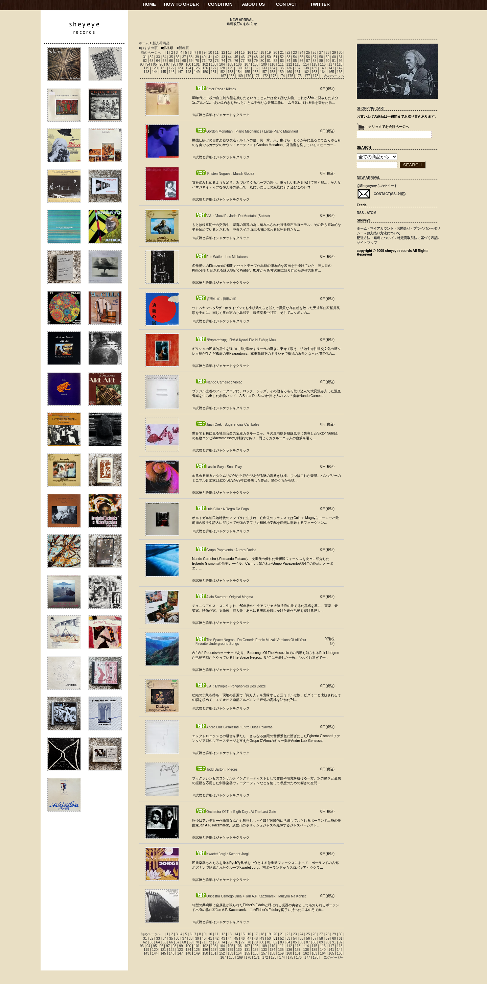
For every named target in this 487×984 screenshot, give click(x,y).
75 (230, 61)
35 (171, 57)
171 (257, 76)
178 (316, 76)
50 (269, 57)
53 (288, 57)
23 (295, 52)
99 (181, 64)
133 (264, 68)
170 (248, 76)
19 (269, 52)
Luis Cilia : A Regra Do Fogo (222, 509)
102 (205, 64)
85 (295, 61)
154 (239, 72)
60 (334, 57)
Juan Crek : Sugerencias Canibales (227, 424)
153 (230, 72)
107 (247, 64)
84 (288, 61)
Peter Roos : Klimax (215, 89)
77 (243, 61)
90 (327, 61)
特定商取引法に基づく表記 (417, 238)
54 (295, 57)
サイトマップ (367, 242)
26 (314, 52)
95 (155, 64)
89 (321, 61)
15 (243, 52)
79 (256, 61)
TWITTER (320, 4)
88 (314, 61)
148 (188, 72)
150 (205, 72)
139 (314, 68)
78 (249, 61)
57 (314, 57)
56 (308, 57)
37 (184, 57)
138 (306, 68)
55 (301, 57)
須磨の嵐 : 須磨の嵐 (215, 299)
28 (327, 52)
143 (146, 72)
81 (269, 61)
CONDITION (220, 4)
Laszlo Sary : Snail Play (218, 467)
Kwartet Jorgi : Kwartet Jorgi (222, 854)
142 (340, 68)
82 (275, 61)
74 (223, 61)
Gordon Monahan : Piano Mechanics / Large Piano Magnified (246, 131)
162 (306, 72)
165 (331, 72)
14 (236, 52)
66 (171, 61)
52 (282, 57)
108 (255, 64)
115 (314, 64)
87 (308, 61)
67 (177, 61)
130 (239, 68)
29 (334, 52)
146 (172, 72)
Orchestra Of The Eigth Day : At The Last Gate (235, 812)
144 (155, 72)
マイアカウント (382, 228)
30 (340, 52)
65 (164, 61)
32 (151, 57)
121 (163, 68)
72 (210, 61)
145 (163, 72)
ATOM (371, 213)
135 (281, 68)
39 (197, 57)
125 (197, 68)
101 (197, 64)
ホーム (144, 43)
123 (180, 68)
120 (155, 68)
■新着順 (183, 48)
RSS (360, 213)
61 (340, 57)
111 (281, 64)
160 (289, 72)
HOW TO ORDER (181, 4)
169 (240, 76)
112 (289, 64)
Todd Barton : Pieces (216, 769)
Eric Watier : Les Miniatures (221, 257)
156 (255, 72)
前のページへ (151, 52)
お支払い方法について (383, 233)
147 (180, 72)
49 (262, 57)
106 (239, 64)
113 (298, 64)
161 (298, 72)
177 (307, 76)
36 (177, 57)
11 (216, 52)
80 (262, 61)
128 (222, 68)
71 (204, 61)
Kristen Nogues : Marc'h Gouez (224, 173)
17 (256, 52)
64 (158, 61)
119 (146, 68)
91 (334, 61)
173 (274, 76)
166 (340, 72)
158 (272, 72)
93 (142, 64)
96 (161, 64)
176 (299, 76)
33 (158, 57)
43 (223, 57)
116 (323, 64)
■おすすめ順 (148, 48)
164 (323, 72)
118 (340, 64)
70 (197, 61)
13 (230, 52)
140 (323, 68)
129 (230, 68)
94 (148, 64)
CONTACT (286, 4)
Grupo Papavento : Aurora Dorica (225, 550)
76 (236, 61)
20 (275, 52)
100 (188, 64)
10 (210, 52)
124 (188, 68)
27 (321, 52)
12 (223, 52)
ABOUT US (253, 4)
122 (172, 68)
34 (164, 57)
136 (289, 68)
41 (210, 57)
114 (306, 64)
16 (249, 52)
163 (314, 72)
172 (265, 76)
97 (168, 64)
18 (262, 52)
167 (223, 76)
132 (255, 68)
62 (145, 61)
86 (301, 61)
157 (264, 72)
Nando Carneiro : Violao (218, 382)
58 (321, 57)
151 (213, 72)
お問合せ (403, 228)
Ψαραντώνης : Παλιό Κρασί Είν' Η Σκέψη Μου (235, 340)
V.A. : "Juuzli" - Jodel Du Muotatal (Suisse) (232, 216)
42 (216, 57)
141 (331, 68)
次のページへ (334, 76)
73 (216, 61)
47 (249, 57)
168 (231, 76)
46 (243, 57)
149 (197, 72)
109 (264, 64)
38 (190, 57)
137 (298, 68)
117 (331, 64)
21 (282, 52)
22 (288, 52)
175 (290, 76)
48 (256, 57)
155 (247, 72)
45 (236, 57)
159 (281, 72)
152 (222, 72)
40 (204, 57)
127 (213, 68)
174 (282, 76)
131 (247, 68)
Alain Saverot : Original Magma (224, 597)
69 (190, 61)
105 (230, 64)
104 (222, 64)
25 (308, 52)
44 (230, 57)
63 (151, 61)
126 (205, 68)
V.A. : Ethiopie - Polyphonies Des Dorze (230, 686)
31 (145, 57)
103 (213, 64)
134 (272, 68)
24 (301, 52)
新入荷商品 (161, 43)
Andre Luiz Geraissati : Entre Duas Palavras (234, 727)
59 (327, 57)
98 (174, 64)
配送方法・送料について (375, 238)
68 (184, 61)
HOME (149, 4)
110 (272, 64)
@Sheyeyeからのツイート (377, 186)
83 (282, 61)
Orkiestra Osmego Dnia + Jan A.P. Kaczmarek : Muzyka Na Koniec (250, 896)
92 (340, 61)
